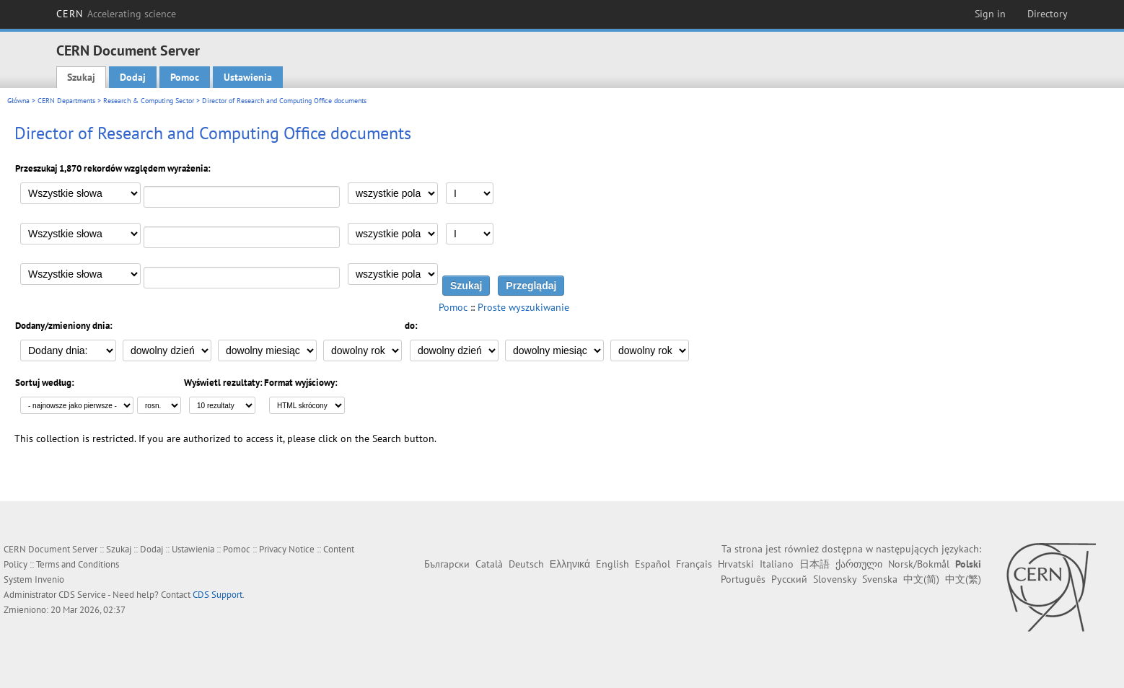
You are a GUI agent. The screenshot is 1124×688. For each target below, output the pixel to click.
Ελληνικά (570, 563)
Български (447, 563)
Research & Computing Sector (148, 100)
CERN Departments (66, 100)
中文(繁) (963, 579)
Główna (18, 100)
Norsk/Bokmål (918, 563)
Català (489, 563)
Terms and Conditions (77, 564)
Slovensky (834, 579)
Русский (789, 579)
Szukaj (81, 77)
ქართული (858, 563)
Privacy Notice (287, 549)
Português (743, 579)
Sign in (990, 13)
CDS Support (217, 594)
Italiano (777, 563)
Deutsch (526, 563)
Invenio (49, 579)
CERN (116, 13)
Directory (1047, 13)
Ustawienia (248, 77)
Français (694, 563)
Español (652, 563)
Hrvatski (736, 563)
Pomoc (184, 77)
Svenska (879, 579)
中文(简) (921, 579)
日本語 (814, 563)
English (612, 563)
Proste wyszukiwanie (523, 307)
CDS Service (82, 594)
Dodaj (133, 77)
